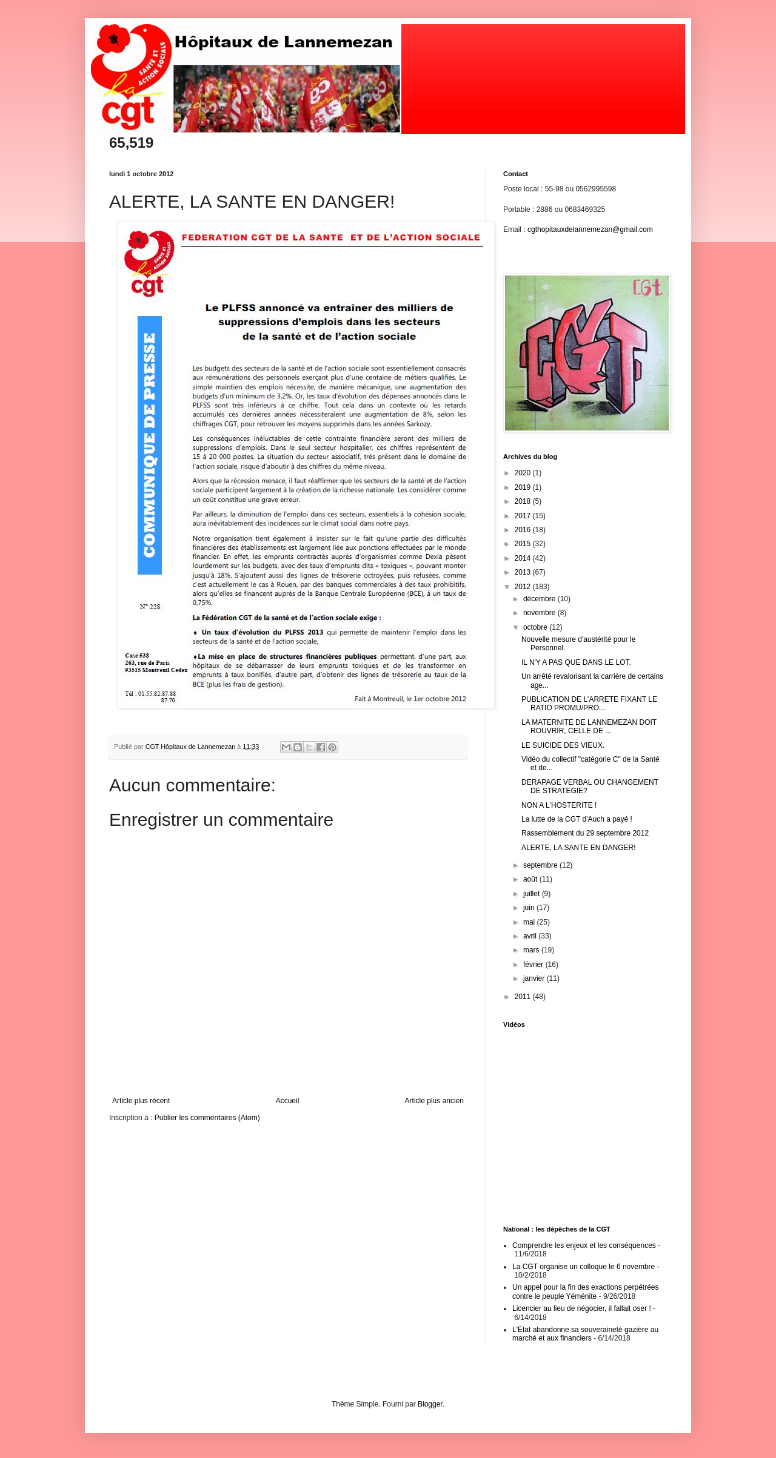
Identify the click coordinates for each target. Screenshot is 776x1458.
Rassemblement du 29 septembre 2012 (585, 833)
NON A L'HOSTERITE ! (559, 805)
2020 (524, 473)
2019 (524, 487)
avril (530, 936)
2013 (524, 572)
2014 (524, 558)
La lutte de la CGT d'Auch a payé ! (576, 819)
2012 (524, 586)
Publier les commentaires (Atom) (207, 1117)
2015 (524, 543)
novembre (540, 613)
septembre (541, 865)
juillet (532, 893)
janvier (535, 978)
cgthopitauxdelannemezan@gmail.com (590, 229)
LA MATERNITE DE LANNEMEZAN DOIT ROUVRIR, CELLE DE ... (589, 726)
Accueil (287, 1101)
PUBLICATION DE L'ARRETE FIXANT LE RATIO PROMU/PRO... (589, 703)
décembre (540, 599)
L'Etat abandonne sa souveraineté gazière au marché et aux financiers (585, 1333)
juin (530, 907)
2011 (524, 996)
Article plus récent (141, 1101)
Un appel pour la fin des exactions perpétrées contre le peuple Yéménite (585, 1291)
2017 (524, 516)
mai (530, 922)
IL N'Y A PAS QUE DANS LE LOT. (576, 662)
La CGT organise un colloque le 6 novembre (583, 1266)
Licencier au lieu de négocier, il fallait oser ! (581, 1308)
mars (532, 950)
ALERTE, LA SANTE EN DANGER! (578, 847)
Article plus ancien (434, 1101)
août (531, 879)
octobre (536, 627)
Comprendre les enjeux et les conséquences (584, 1245)
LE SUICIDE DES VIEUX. (562, 745)
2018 (524, 501)
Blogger (430, 1404)
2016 (524, 530)
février (534, 964)
